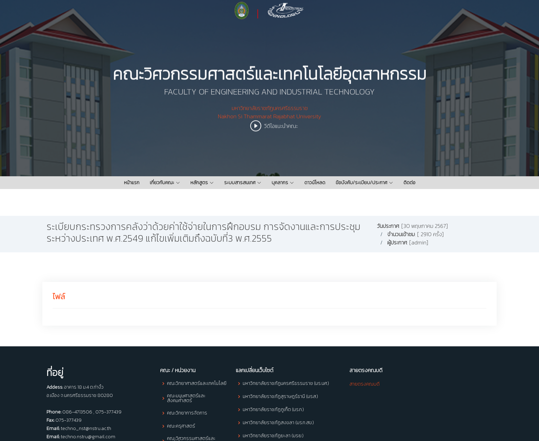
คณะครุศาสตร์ (181, 426)
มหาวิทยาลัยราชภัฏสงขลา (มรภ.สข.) (278, 422)
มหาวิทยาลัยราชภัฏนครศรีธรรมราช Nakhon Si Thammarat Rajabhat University (269, 117)
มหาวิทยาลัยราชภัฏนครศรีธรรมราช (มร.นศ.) (286, 383)
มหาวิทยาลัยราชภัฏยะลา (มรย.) (273, 435)
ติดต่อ (409, 182)
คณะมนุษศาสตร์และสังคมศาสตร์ (186, 398)
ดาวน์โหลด (314, 182)
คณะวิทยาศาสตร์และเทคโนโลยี (196, 383)
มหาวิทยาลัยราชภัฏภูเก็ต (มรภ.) (273, 409)
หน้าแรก (131, 182)
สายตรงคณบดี (364, 384)
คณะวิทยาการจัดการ (187, 413)
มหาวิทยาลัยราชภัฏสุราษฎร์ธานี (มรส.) (280, 396)
